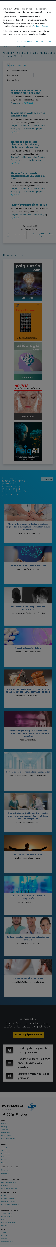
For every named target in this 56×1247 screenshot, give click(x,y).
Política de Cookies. (40, 26)
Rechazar (39, 41)
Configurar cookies (24, 41)
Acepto (49, 41)
